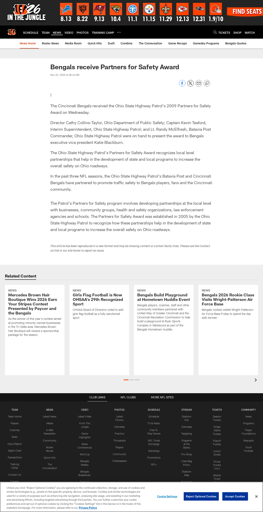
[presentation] (256, 380)
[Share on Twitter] (190, 85)
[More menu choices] (119, 32)
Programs (248, 423)
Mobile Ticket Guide (216, 478)
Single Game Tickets (217, 430)
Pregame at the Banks (186, 443)
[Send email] (198, 85)
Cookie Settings (167, 497)
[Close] (256, 497)
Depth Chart (15, 453)
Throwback (119, 439)
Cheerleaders (119, 460)
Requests (248, 439)
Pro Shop (186, 453)
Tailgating (186, 433)
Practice (119, 433)
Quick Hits (49, 456)
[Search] (215, 32)
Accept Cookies (235, 497)
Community (50, 439)
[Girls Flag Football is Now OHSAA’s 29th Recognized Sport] (99, 305)
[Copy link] (207, 83)
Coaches (15, 429)
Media (50, 423)
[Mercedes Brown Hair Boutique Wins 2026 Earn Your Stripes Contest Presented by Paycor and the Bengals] (35, 313)
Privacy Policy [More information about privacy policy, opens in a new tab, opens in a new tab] (88, 508)
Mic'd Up (84, 453)
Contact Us (15, 477)
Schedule (154, 416)
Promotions (153, 456)
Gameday (119, 426)
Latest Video (85, 416)
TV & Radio (154, 423)
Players (15, 423)
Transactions (15, 460)
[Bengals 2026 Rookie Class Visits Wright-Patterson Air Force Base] (228, 305)
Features (84, 480)
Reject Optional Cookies (201, 497)
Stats (15, 436)
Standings (153, 450)
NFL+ (154, 463)
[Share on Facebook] (182, 85)
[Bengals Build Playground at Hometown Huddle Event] (164, 310)
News (248, 416)
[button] (126, 379)
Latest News (50, 416)
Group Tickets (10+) (217, 464)
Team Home (15, 416)
